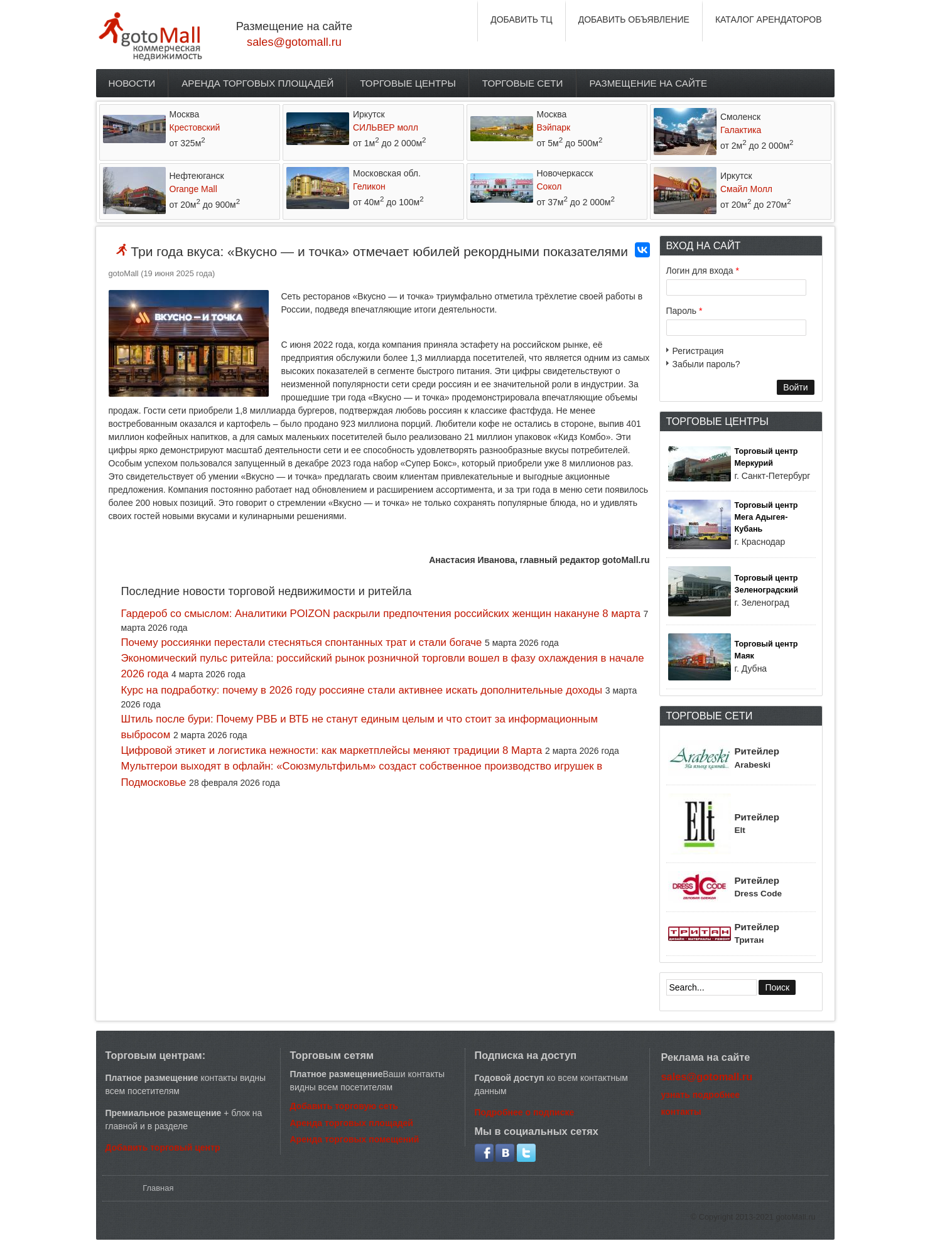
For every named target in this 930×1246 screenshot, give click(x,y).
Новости (132, 83)
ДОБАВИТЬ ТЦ (521, 19)
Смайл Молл (746, 189)
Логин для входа (702, 271)
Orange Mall (193, 189)
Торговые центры (408, 83)
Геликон (369, 186)
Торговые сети (522, 83)
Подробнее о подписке (525, 1112)
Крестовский (195, 127)
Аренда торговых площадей (257, 83)
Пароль (684, 311)
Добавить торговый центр (162, 1147)
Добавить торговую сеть (344, 1106)
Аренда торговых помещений (354, 1139)
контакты (681, 1112)
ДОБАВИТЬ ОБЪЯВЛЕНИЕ (633, 19)
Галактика (740, 130)
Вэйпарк (554, 127)
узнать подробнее (700, 1095)
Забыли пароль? (706, 364)
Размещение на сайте (649, 83)
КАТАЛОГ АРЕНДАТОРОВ (768, 19)
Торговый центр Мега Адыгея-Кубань (766, 517)
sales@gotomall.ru (294, 42)
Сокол (549, 186)
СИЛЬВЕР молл (385, 127)
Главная (158, 1188)
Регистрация (698, 351)
